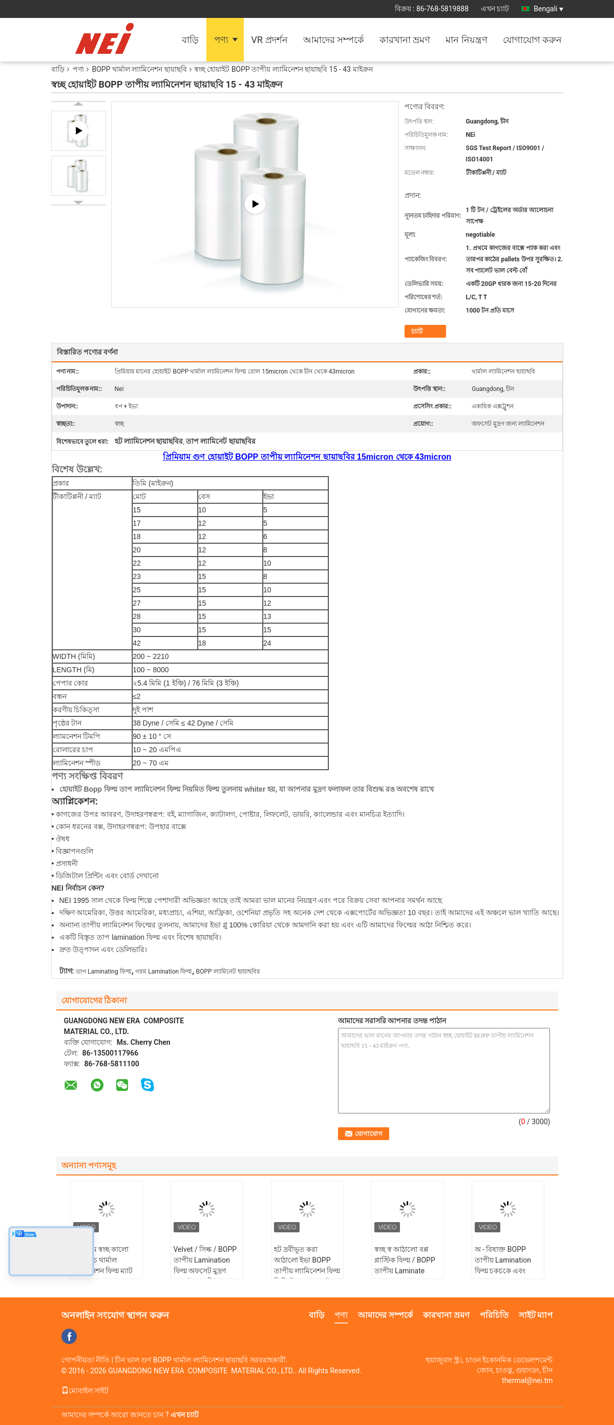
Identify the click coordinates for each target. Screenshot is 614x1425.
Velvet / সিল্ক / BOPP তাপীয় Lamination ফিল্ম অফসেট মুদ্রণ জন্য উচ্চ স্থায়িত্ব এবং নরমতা (205, 1270)
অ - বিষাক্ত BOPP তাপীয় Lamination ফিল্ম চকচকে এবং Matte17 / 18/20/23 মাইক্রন (506, 1270)
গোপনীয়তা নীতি (85, 1360)
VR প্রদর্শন (269, 39)
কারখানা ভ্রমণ (404, 39)
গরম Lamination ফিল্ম (163, 971)
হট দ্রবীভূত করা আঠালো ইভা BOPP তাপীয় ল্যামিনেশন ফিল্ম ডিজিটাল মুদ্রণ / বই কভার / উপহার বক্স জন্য (307, 1276)
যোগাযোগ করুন (532, 39)
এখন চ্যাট (495, 9)
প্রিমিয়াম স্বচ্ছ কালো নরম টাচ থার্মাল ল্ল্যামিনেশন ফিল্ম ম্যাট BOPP (103, 1265)
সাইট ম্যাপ (536, 1315)
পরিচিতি (494, 1315)
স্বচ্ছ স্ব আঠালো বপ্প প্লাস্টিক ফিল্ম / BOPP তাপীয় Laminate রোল (404, 1265)
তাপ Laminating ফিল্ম (104, 971)
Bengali (548, 9)
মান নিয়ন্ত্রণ (466, 39)
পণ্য (221, 39)
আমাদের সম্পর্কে (333, 39)
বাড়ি (190, 39)
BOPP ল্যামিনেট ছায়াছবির (228, 971)
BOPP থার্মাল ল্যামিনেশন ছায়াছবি (139, 69)
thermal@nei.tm (527, 1380)
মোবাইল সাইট (85, 1391)
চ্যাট (416, 331)
